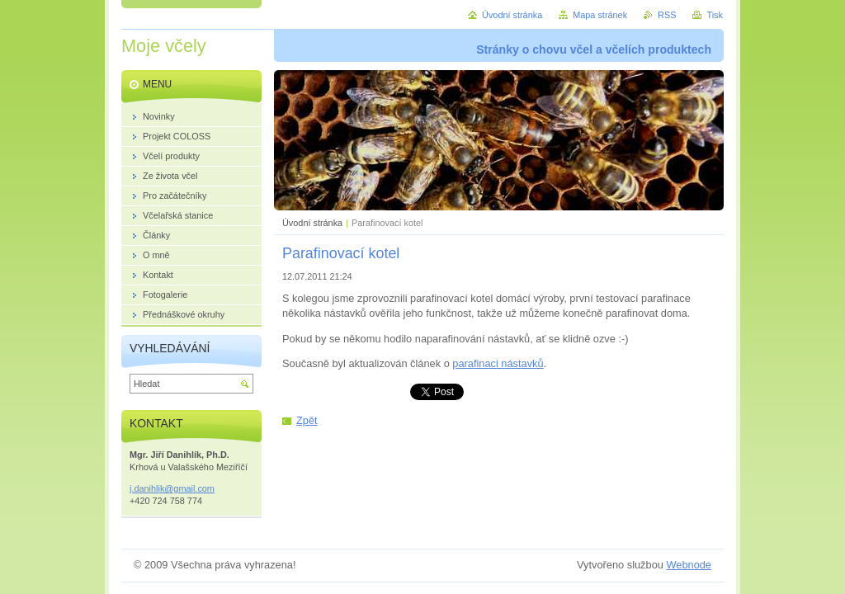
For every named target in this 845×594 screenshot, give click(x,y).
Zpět (307, 420)
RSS (667, 15)
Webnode (688, 565)
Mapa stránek (600, 15)
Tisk (714, 15)
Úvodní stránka (312, 223)
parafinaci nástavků (497, 363)
